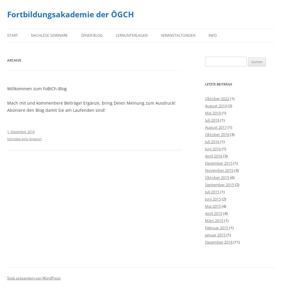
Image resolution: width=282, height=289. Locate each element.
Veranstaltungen (178, 35)
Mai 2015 (213, 206)
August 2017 (216, 127)
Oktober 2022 (217, 98)
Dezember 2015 (218, 163)
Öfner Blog (92, 35)
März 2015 (214, 220)
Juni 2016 (213, 149)
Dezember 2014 (218, 242)
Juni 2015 (213, 199)
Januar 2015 (215, 235)
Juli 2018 (212, 120)
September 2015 (219, 184)
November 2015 (219, 170)
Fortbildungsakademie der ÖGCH (70, 14)
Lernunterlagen (132, 35)
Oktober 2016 (217, 134)
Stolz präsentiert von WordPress (34, 278)
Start (12, 35)
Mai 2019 (213, 113)
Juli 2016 (212, 141)
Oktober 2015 (217, 177)
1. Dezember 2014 (21, 131)
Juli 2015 (212, 192)
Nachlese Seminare (49, 35)
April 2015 (213, 213)
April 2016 (213, 156)
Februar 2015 (216, 227)
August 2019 (216, 105)
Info (213, 35)
